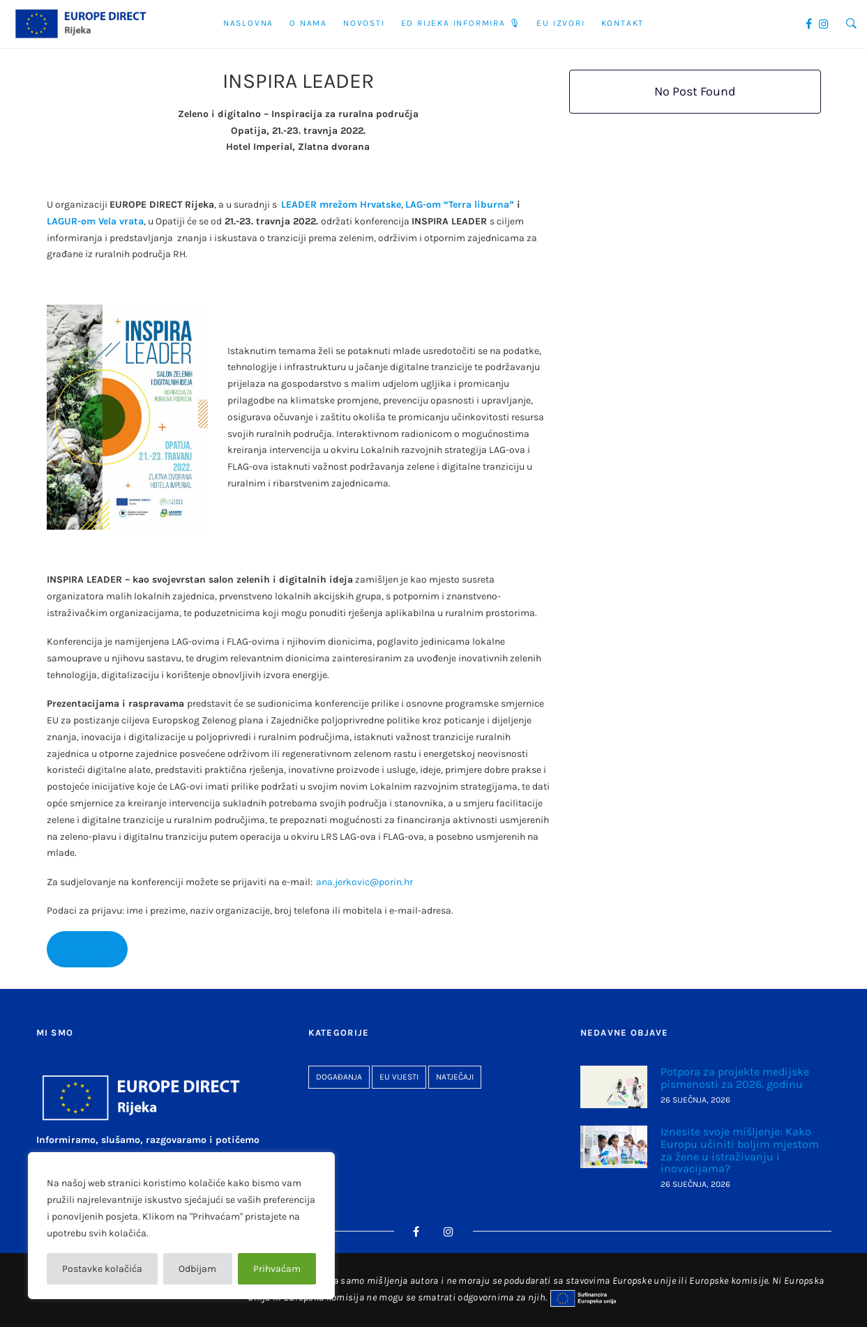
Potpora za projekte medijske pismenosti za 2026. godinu (735, 1078)
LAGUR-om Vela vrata (95, 221)
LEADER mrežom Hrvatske (341, 204)
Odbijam (197, 1269)
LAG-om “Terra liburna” (459, 204)
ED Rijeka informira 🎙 (461, 23)
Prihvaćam (277, 1269)
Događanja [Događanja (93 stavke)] (339, 1077)
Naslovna (248, 23)
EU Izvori (560, 23)
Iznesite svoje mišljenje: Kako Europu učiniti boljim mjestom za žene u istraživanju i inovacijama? (740, 1150)
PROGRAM (87, 949)
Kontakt (622, 23)
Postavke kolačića (102, 1269)
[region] (181, 1225)
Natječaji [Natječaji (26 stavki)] (455, 1077)
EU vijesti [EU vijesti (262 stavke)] (399, 1077)
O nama (308, 23)
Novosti (364, 23)
